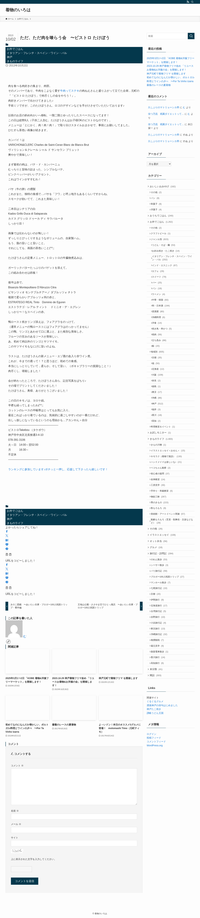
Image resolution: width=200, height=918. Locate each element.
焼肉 (159, 355)
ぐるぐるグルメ (155, 770)
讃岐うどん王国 (155, 782)
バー (159, 296)
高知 (158, 454)
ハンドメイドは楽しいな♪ (167, 501)
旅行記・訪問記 (162, 605)
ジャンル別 (161, 247)
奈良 (158, 408)
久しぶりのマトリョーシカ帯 (163, 107)
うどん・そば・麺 (165, 254)
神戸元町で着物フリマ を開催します (166, 73)
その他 (157, 193)
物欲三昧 (160, 540)
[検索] (192, 2)
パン (156, 200)
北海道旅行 (160, 664)
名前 (15, 810)
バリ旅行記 (160, 625)
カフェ (160, 283)
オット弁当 (159, 590)
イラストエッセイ (164, 583)
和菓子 (157, 207)
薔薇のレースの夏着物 (159, 85)
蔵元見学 (158, 710)
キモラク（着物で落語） (167, 494)
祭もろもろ (159, 553)
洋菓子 (157, 213)
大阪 (159, 401)
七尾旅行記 (160, 644)
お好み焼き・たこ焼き (167, 260)
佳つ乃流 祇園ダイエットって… (166, 113)
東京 (159, 421)
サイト (14, 837)
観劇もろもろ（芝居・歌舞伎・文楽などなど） (172, 568)
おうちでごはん (162, 220)
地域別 (158, 375)
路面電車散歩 (161, 717)
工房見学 (159, 527)
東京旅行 (159, 690)
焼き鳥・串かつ (163, 349)
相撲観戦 (158, 704)
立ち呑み (161, 362)
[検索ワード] (171, 36)
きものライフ (15, 61)
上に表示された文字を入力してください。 (33, 859)
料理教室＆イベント (164, 460)
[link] (8, 641)
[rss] (188, 2)
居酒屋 (160, 329)
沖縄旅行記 (160, 697)
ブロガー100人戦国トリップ (169, 631)
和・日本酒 (162, 322)
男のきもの (161, 547)
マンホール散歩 (162, 638)
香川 (159, 447)
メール (16, 824)
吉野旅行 (159, 677)
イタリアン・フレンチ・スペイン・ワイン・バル (37, 53)
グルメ (157, 598)
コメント (17, 765)
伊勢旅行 (158, 657)
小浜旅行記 (159, 684)
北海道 (160, 395)
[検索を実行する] (191, 36)
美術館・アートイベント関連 (169, 560)
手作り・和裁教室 (163, 534)
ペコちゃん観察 (162, 507)
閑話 (156, 744)
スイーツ (161, 289)
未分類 (157, 737)
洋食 (159, 342)
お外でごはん (15, 48)
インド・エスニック (166, 276)
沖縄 (159, 427)
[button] (6, 531)
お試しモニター (161, 467)
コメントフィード (156, 810)
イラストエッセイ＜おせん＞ (169, 488)
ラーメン (160, 309)
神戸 (9, 57)
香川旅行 (159, 723)
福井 (158, 441)
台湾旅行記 (159, 671)
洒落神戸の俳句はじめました (162, 774)
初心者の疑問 (161, 514)
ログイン (151, 803)
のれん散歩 (160, 612)
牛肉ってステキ (69, 90)
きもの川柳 (159, 481)
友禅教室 (159, 520)
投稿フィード (154, 807)
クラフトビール (162, 240)
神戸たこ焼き (154, 778)
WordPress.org (155, 814)
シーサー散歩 (161, 618)
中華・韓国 (162, 316)
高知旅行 (158, 730)
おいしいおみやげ (164, 186)
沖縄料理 (160, 335)
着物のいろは (18, 10)
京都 (159, 381)
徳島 (158, 414)
